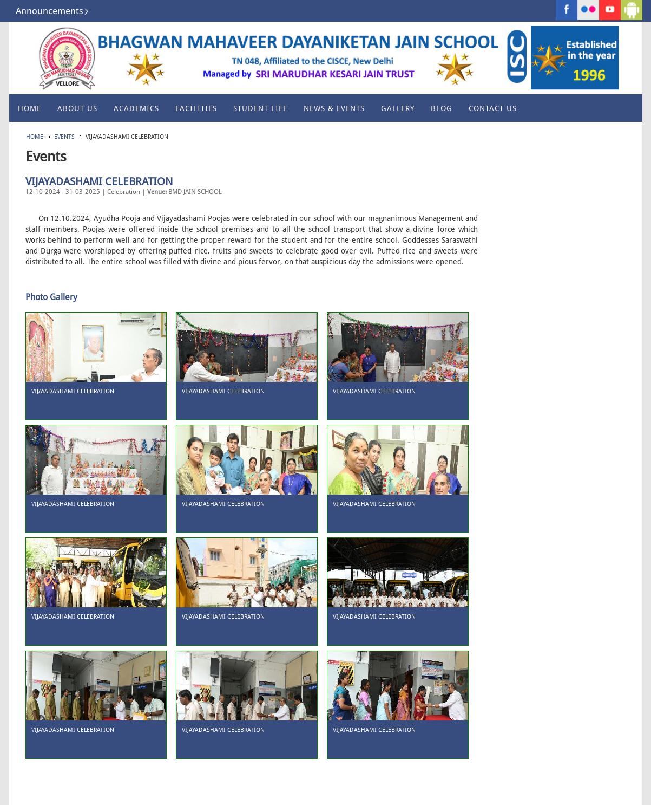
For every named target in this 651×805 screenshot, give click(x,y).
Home (29, 108)
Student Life (260, 108)
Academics (136, 108)
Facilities (196, 108)
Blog (441, 108)
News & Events (334, 108)
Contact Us (493, 108)
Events (64, 136)
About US (77, 108)
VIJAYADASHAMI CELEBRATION (99, 181)
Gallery (398, 108)
